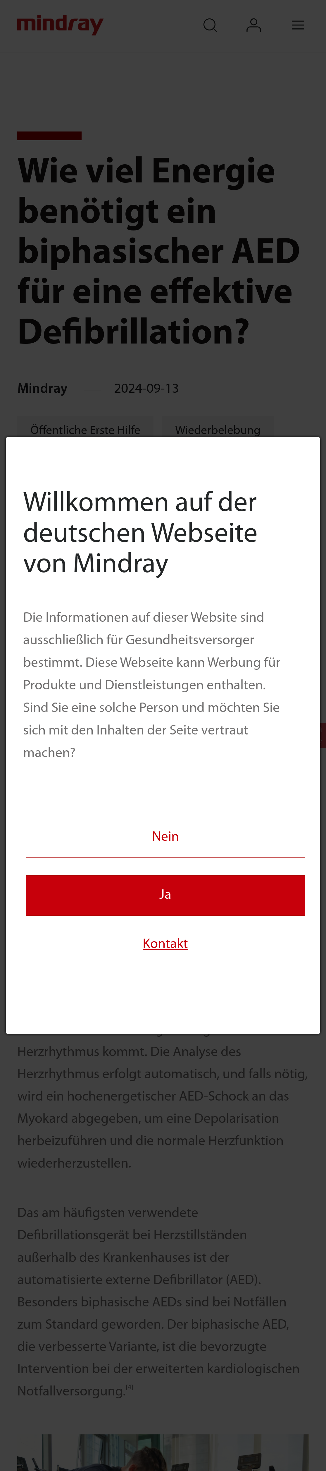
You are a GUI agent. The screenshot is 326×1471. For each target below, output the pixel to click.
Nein (165, 837)
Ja (165, 895)
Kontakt (165, 944)
